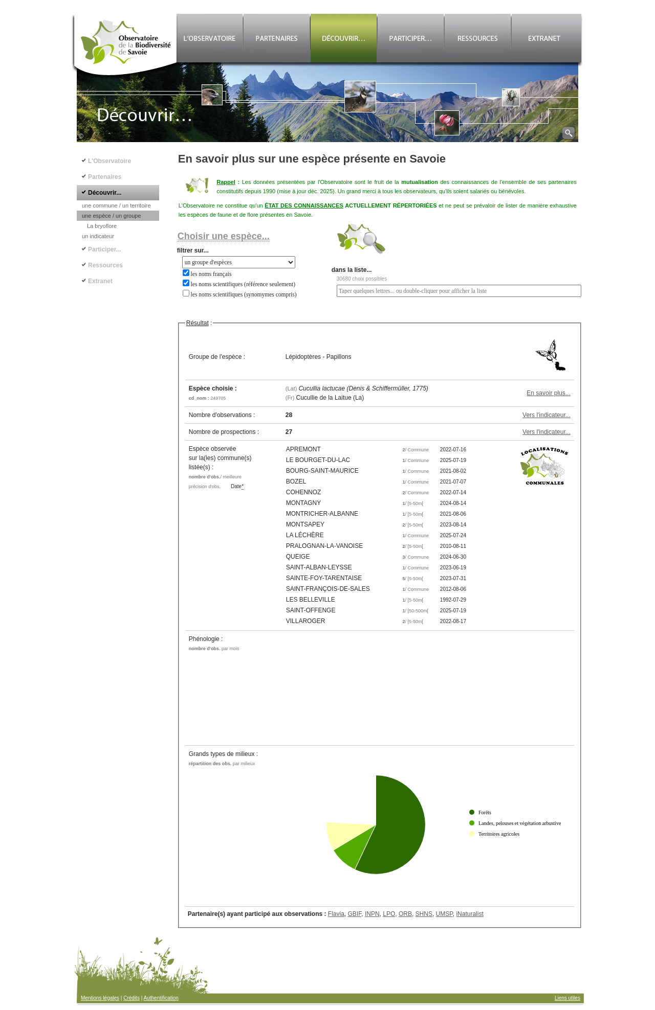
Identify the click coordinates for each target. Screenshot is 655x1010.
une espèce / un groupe (111, 216)
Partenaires (104, 176)
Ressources (105, 265)
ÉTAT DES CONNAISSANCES (304, 205)
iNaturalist (469, 913)
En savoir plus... (548, 393)
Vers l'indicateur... (546, 415)
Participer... (104, 249)
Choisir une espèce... (224, 236)
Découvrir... (104, 192)
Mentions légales (100, 998)
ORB (405, 913)
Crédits (131, 998)
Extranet (100, 281)
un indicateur (98, 236)
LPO (389, 913)
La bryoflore (102, 226)
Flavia (336, 913)
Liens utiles (567, 998)
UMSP (444, 913)
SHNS (424, 913)
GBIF (355, 913)
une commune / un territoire (116, 205)
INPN (372, 913)
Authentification (161, 998)
